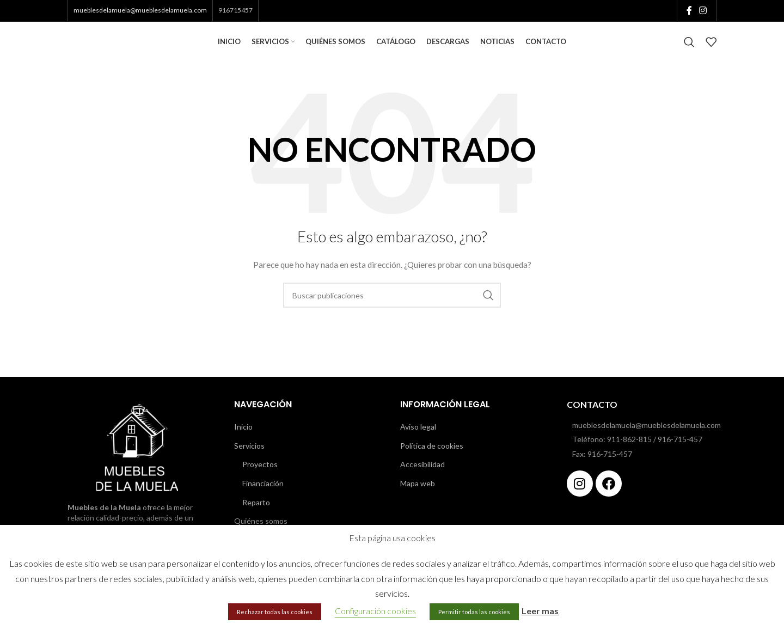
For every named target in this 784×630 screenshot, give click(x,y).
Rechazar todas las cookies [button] (275, 611)
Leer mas (540, 610)
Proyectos (260, 474)
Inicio (243, 437)
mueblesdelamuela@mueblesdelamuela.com (140, 11)
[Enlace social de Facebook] (689, 11)
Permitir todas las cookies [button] (474, 611)
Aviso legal (418, 437)
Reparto (256, 512)
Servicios (249, 455)
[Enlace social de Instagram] (703, 11)
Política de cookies (431, 455)
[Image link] (137, 456)
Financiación (263, 493)
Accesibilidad (422, 474)
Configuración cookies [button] (375, 610)
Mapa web (417, 493)
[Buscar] (689, 47)
